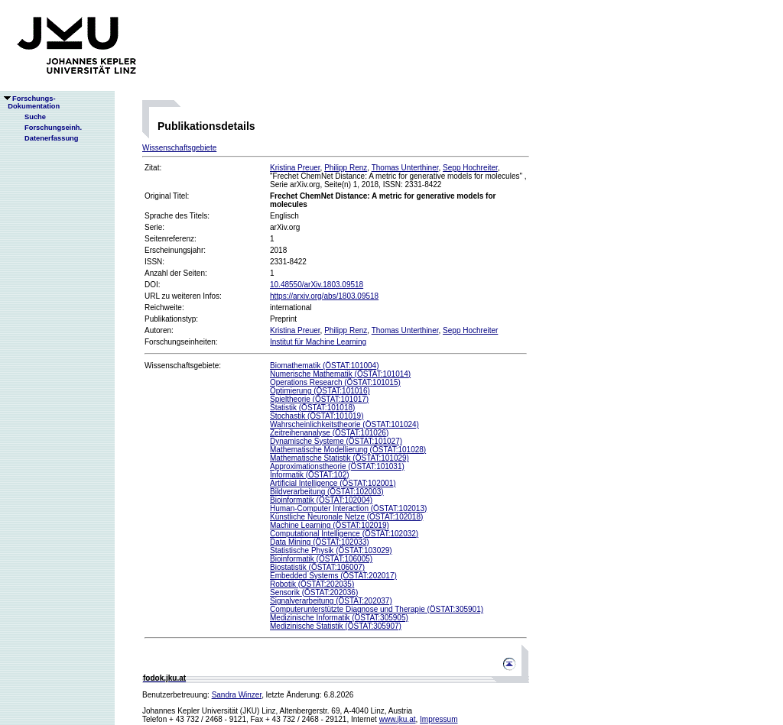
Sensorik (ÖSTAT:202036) (314, 592)
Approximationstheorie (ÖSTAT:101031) (337, 466)
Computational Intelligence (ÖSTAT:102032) (344, 533)
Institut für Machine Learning (318, 342)
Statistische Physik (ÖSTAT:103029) (331, 550)
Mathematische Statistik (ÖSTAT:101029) (339, 458)
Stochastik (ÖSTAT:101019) (316, 416)
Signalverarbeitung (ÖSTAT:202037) (331, 601)
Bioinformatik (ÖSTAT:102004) (321, 500)
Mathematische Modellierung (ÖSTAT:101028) (348, 449)
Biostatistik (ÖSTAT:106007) (317, 567)
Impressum (438, 719)
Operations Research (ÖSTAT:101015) (335, 382)
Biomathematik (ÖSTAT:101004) (324, 365)
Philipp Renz (345, 167)
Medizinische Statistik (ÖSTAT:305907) (335, 626)
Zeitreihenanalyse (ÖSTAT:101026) (329, 433)
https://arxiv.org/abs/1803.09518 (324, 296)
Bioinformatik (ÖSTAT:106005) (321, 559)
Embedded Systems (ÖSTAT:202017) (333, 575)
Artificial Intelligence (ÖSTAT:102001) (333, 483)
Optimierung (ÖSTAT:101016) (320, 391)
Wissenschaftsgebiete (179, 148)
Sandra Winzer (237, 695)
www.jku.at (397, 719)
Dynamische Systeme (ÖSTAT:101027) (336, 441)
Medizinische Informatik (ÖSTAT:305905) (339, 617)
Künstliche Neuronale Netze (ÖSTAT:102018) (346, 517)
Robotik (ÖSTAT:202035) (312, 584)
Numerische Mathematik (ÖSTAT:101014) (340, 374)
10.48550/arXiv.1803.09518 (316, 284)
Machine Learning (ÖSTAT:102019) (329, 525)
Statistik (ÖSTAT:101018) (312, 407)
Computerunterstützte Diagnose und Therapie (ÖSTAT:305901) (376, 609)
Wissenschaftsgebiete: (183, 365)
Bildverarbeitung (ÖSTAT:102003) (327, 491)
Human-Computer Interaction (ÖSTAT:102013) (348, 508)
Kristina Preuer (295, 167)
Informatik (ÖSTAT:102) (309, 475)
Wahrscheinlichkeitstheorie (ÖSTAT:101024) (344, 424)
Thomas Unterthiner (405, 167)
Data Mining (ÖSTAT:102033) (319, 542)
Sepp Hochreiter (470, 167)
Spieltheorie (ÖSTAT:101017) (319, 399)
